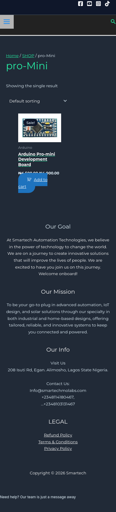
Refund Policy (58, 435)
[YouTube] (89, 3)
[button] (113, 22)
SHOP (28, 55)
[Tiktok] (107, 3)
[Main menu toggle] (7, 22)
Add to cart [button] (32, 183)
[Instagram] (98, 3)
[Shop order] (37, 100)
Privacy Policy (58, 448)
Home (12, 55)
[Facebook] (80, 3)
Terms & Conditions (58, 441)
